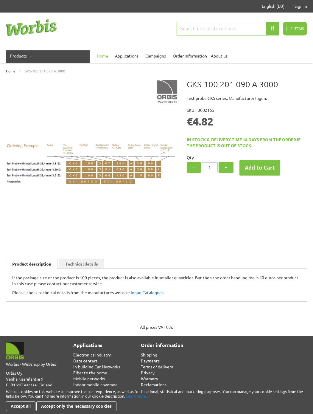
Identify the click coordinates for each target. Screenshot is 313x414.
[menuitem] (19, 56)
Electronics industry (92, 354)
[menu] (156, 56)
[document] (156, 400)
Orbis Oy (14, 373)
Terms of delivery (157, 366)
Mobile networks (89, 378)
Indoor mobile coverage (95, 384)
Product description (31, 263)
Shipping (149, 354)
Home (10, 71)
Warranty (149, 378)
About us (219, 55)
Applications (126, 55)
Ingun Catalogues (147, 292)
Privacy (148, 372)
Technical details (81, 263)
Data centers (85, 360)
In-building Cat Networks (96, 366)
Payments (150, 360)
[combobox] (227, 28)
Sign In (301, 6)
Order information (190, 55)
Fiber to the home (90, 372)
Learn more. (136, 396)
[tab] (31, 264)
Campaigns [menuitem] (155, 55)
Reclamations (153, 384)
